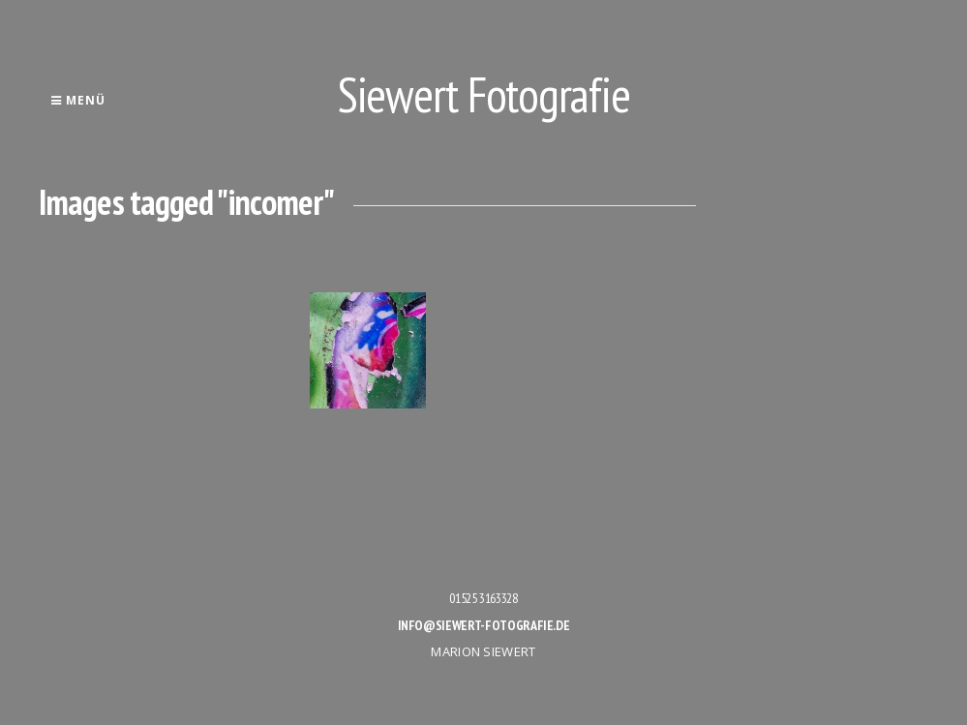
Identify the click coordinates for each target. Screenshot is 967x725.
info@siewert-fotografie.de (484, 625)
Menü (78, 100)
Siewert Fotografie (484, 94)
